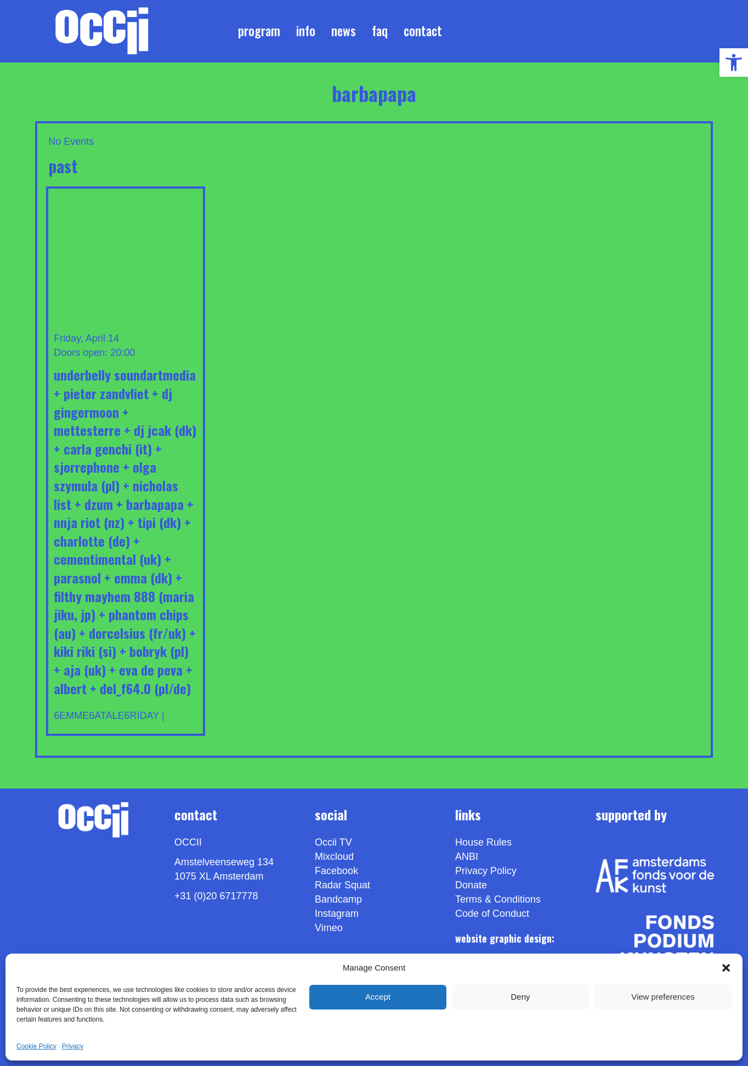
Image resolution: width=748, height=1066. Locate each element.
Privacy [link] (72, 1046)
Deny (520, 996)
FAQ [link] (380, 30)
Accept (377, 996)
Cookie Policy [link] (36, 1046)
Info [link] (305, 30)
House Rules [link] (483, 842)
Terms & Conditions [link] (498, 899)
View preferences (663, 996)
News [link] (343, 30)
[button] (726, 967)
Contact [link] (423, 30)
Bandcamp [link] (338, 899)
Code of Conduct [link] (492, 913)
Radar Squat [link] (342, 885)
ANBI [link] (466, 856)
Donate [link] (471, 885)
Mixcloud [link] (334, 856)
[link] (733, 62)
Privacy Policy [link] (486, 870)
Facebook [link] (336, 870)
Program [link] (259, 30)
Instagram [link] (337, 913)
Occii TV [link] (333, 842)
